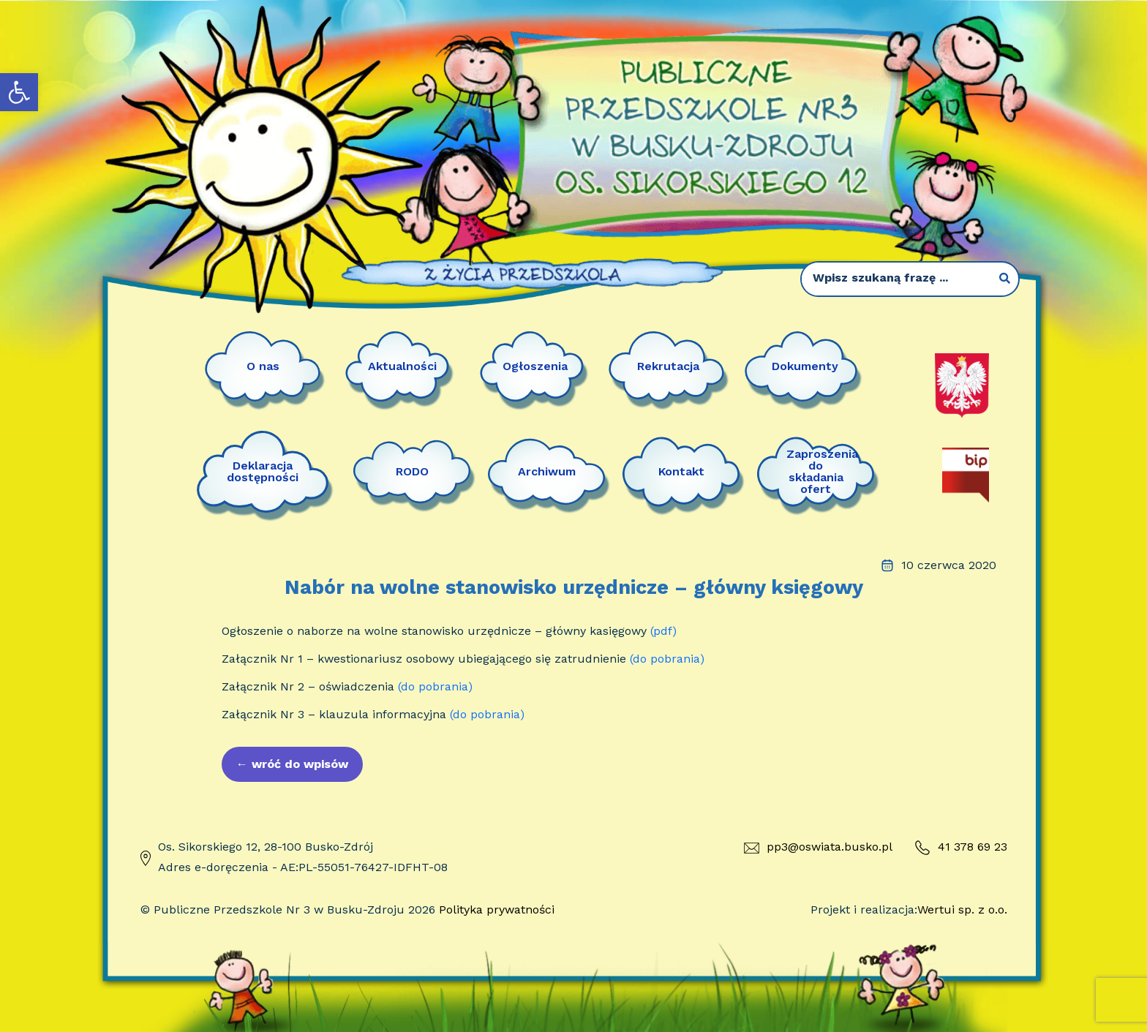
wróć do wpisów (292, 764)
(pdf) (663, 631)
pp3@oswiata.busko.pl (818, 847)
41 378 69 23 (960, 848)
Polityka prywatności (496, 909)
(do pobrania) (667, 659)
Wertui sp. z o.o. (962, 909)
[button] (19, 92)
